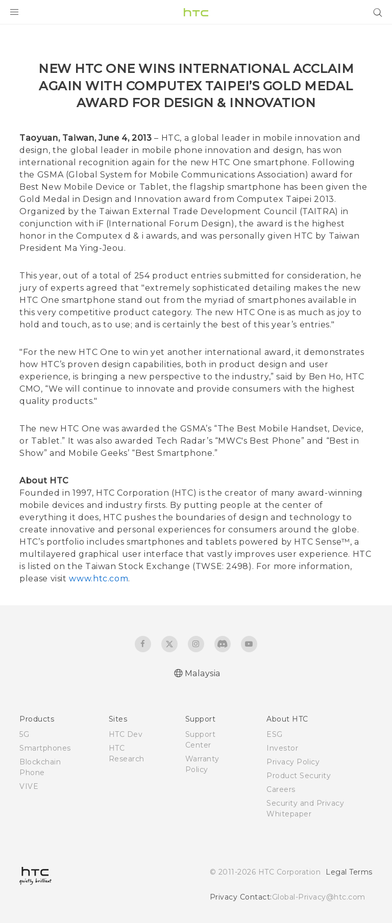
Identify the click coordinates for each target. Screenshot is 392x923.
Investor (282, 748)
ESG (274, 734)
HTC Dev (126, 734)
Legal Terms (349, 872)
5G (24, 734)
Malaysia (202, 673)
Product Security (298, 775)
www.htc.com (98, 578)
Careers (281, 789)
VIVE (28, 786)
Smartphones (45, 748)
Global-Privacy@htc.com (318, 897)
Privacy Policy (293, 761)
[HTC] (196, 12)
